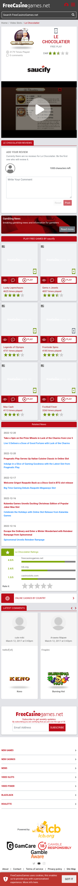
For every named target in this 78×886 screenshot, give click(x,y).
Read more (67, 229)
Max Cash (8, 407)
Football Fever (49, 407)
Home (4, 23)
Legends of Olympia (13, 347)
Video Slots (16, 23)
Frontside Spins (50, 347)
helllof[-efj (7, 650)
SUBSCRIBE (57, 727)
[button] (72, 608)
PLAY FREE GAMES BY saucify (38, 238)
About (5, 869)
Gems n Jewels (50, 287)
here (35, 882)
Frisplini (46, 650)
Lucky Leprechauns (13, 287)
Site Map (71, 869)
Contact (17, 869)
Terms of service (34, 869)
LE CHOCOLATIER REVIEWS (17, 143)
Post (67, 202)
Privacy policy (55, 869)
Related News (39, 424)
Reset (58, 202)
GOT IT (69, 879)
